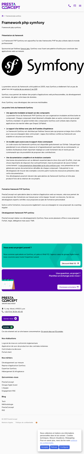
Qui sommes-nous (10, 377)
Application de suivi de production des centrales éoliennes (25, 346)
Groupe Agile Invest (9, 385)
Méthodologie (7, 404)
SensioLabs (25, 49)
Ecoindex (8, 327)
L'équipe (5, 388)
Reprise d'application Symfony (13, 365)
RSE (3, 410)
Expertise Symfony (9, 368)
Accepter (44, 447)
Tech (3, 401)
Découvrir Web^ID (69, 263)
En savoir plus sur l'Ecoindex (52, 331)
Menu (80, 6)
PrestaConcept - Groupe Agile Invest (10, 300)
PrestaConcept (11, 6)
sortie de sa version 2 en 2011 (25, 89)
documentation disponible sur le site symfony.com (40, 165)
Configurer (64, 447)
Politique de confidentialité (24, 422)
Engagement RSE (8, 391)
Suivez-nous (8, 319)
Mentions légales (7, 422)
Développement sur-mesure (13, 363)
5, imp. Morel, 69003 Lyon (14, 309)
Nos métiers (7, 358)
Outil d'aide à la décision (11, 349)
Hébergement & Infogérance (13, 371)
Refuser (54, 447)
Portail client (7, 352)
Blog (4, 396)
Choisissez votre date (67, 287)
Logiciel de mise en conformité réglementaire (20, 343)
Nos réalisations (9, 338)
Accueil (3, 16)
